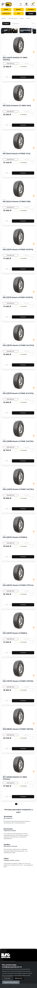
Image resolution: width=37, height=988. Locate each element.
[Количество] (7, 77)
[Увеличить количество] (10, 77)
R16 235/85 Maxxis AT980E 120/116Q (18, 441)
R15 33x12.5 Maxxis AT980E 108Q (17, 202)
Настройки (7, 978)
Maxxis (21, 18)
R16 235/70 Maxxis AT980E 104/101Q (18, 345)
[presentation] (2, 31)
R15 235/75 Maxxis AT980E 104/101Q (18, 393)
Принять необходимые (11, 982)
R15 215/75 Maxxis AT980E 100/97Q (18, 297)
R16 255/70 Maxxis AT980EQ (15, 537)
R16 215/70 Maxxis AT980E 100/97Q (18, 249)
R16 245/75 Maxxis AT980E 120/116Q (18, 489)
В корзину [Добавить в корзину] (23, 77)
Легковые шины (12, 18)
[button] (20, 4)
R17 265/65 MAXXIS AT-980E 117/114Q (15, 778)
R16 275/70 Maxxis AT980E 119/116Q (18, 681)
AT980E (4, 55)
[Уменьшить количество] (4, 77)
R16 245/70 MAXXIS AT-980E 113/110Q (15, 59)
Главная (3, 18)
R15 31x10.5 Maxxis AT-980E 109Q (17, 106)
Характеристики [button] (10, 63)
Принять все (18, 978)
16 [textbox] (32, 23)
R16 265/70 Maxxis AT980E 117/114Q (18, 585)
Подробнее (26, 63)
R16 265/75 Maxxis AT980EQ (15, 633)
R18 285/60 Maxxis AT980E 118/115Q (18, 729)
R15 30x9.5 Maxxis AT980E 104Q (16, 154)
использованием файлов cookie (22, 975)
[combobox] (33, 23)
